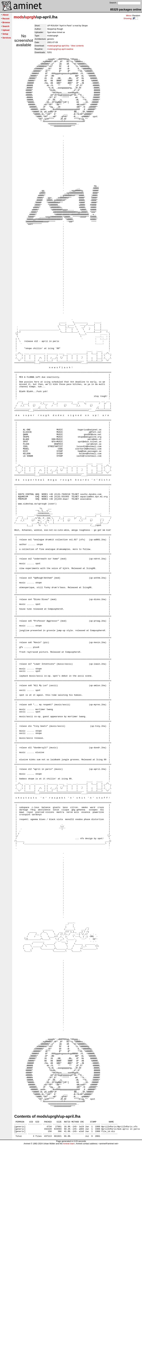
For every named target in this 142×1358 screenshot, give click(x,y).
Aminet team (69, 1357)
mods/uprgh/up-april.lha (58, 45)
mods (19, 17)
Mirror (128, 15)
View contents (77, 45)
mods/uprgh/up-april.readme (60, 49)
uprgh (30, 17)
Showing (127, 18)
